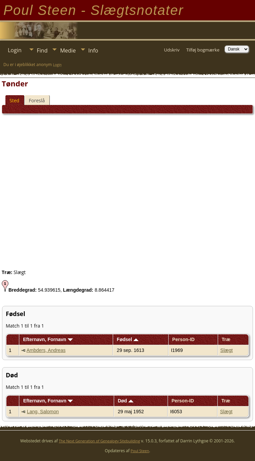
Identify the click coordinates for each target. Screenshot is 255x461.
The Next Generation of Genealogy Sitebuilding (99, 440)
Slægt (226, 350)
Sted (14, 100)
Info (93, 50)
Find (42, 50)
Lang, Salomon (43, 411)
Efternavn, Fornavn (47, 339)
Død (125, 400)
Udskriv (171, 50)
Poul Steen (140, 450)
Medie (68, 50)
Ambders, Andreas (45, 350)
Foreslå (37, 100)
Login (15, 50)
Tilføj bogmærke (202, 50)
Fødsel (128, 339)
